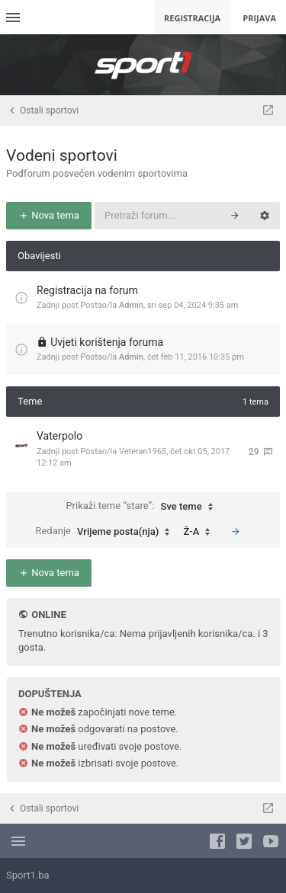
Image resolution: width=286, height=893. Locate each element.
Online (48, 614)
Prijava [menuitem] (259, 18)
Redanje (106, 532)
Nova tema (48, 215)
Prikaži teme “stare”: (143, 507)
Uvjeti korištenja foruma (106, 342)
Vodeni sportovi (61, 155)
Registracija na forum (87, 290)
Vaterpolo (59, 436)
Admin (131, 305)
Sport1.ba (28, 875)
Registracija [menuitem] (192, 18)
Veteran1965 (142, 451)
